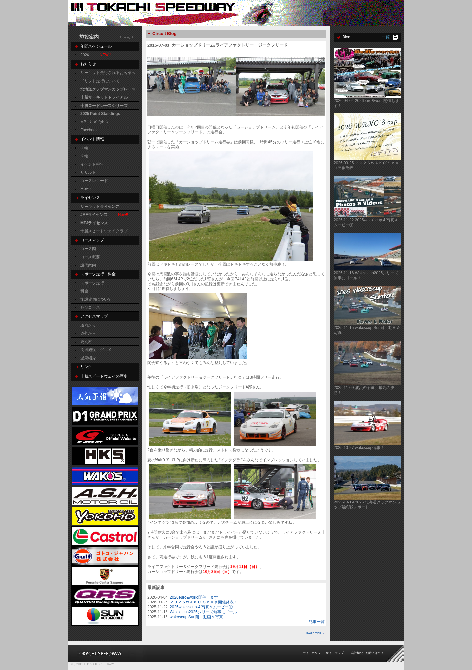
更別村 (86, 341)
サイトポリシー (313, 653)
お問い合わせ (374, 653)
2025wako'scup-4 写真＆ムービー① (201, 607)
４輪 (84, 148)
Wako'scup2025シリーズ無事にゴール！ (205, 612)
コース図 (88, 248)
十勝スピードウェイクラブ (104, 231)
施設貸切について (96, 299)
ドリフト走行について (100, 81)
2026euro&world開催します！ (196, 597)
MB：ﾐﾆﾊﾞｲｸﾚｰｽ (94, 122)
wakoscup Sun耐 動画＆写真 (196, 617)
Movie (85, 189)
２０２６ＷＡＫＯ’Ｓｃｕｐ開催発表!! (203, 602)
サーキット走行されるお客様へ (107, 72)
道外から (88, 333)
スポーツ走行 (92, 283)
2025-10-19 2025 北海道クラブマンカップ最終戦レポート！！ (367, 504)
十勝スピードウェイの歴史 (104, 376)
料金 (84, 291)
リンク (86, 367)
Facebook (89, 130)
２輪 (84, 156)
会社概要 (357, 653)
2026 (84, 55)
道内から (88, 325)
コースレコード (94, 180)
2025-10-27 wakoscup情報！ (359, 447)
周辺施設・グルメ (96, 349)
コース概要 (90, 257)
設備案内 (88, 265)
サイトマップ (335, 653)
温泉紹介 (88, 358)
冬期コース (90, 307)
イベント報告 (92, 164)
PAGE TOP (313, 633)
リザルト (88, 172)
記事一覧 (316, 622)
